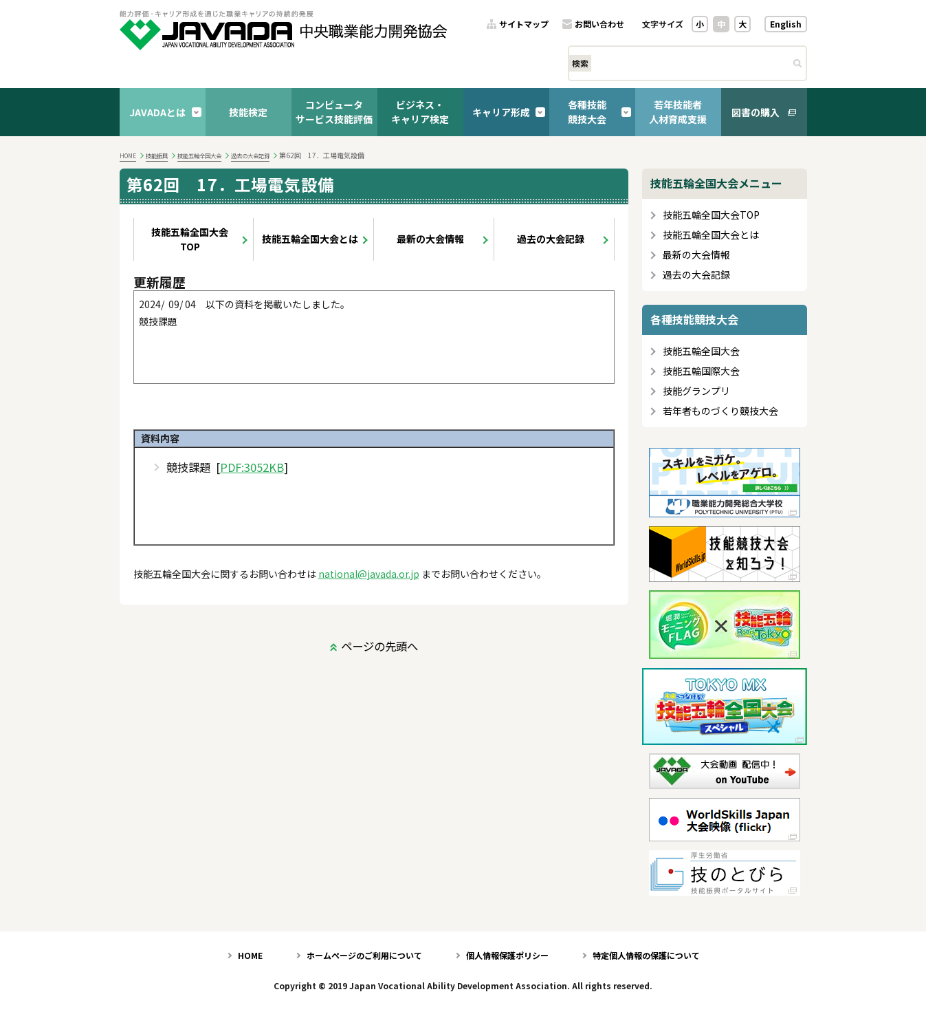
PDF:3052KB (252, 467)
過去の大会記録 (250, 155)
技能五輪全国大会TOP (189, 239)
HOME (128, 155)
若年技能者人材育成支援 (678, 112)
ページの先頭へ (379, 646)
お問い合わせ (599, 24)
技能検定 (248, 112)
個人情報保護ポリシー (507, 955)
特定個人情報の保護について (646, 955)
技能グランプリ (696, 391)
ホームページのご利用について (364, 955)
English (786, 24)
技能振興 (157, 155)
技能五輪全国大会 (199, 155)
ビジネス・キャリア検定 (420, 112)
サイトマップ (524, 24)
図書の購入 (755, 112)
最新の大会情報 (430, 239)
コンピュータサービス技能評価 (334, 112)
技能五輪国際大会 (701, 371)
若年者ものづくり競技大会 (720, 411)
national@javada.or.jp (368, 574)
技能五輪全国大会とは (310, 239)
